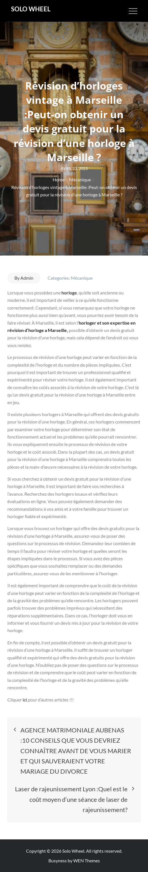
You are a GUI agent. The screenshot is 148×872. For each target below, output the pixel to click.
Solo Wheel (30, 9)
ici (25, 699)
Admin (26, 278)
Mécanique (82, 278)
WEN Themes (86, 860)
